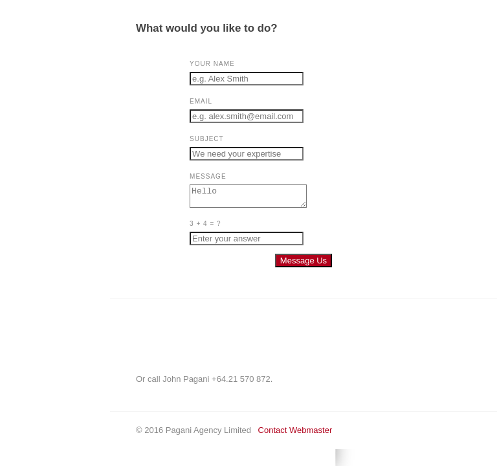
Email (193, 101)
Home (22, 69)
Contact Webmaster (288, 434)
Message (200, 176)
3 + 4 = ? (198, 227)
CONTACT (32, 100)
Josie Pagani (36, 131)
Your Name (205, 63)
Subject (199, 138)
